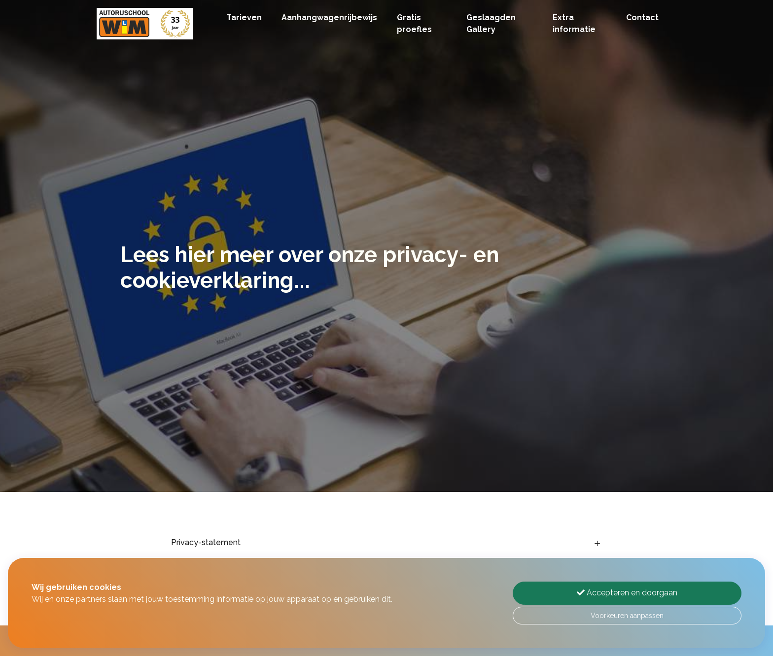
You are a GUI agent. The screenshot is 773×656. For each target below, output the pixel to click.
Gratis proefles (414, 23)
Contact (642, 17)
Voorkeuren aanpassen (627, 616)
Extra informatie (574, 23)
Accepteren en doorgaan (627, 592)
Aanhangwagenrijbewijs (329, 17)
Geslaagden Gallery (491, 23)
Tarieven (244, 17)
